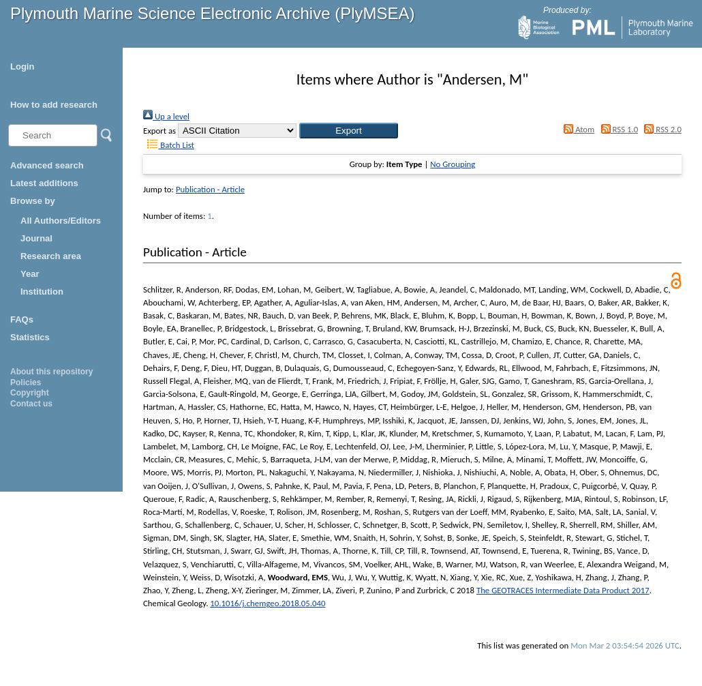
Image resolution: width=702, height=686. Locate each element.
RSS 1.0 (617, 129)
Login (22, 66)
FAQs (21, 319)
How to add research (53, 105)
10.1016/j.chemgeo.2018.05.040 (267, 603)
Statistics (30, 337)
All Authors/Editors (60, 220)
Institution (41, 291)
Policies (25, 382)
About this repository (51, 371)
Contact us (31, 403)
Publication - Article (210, 189)
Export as (159, 130)
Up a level (166, 116)
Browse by (32, 201)
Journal (36, 238)
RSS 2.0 (661, 129)
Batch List (168, 145)
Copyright (29, 393)
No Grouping (452, 164)
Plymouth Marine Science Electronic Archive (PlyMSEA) (212, 13)
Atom (577, 129)
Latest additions (44, 183)
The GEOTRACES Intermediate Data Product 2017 (563, 590)
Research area (50, 256)
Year (29, 274)
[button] (348, 130)
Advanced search (47, 165)
